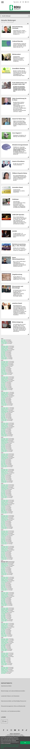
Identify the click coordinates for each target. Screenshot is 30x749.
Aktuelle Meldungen (10, 22)
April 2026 (3, 339)
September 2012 (4, 549)
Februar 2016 (4, 496)
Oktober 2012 (4, 548)
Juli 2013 (3, 536)
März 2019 (3, 448)
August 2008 (4, 612)
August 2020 (4, 427)
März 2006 (3, 648)
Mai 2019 (3, 446)
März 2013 (3, 541)
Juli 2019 (3, 444)
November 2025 (4, 347)
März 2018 (3, 464)
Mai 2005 (3, 660)
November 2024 (4, 362)
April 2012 (3, 555)
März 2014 (3, 526)
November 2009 (4, 593)
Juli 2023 (3, 382)
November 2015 (4, 501)
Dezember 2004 (4, 667)
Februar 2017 (4, 480)
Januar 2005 (4, 664)
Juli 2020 (3, 428)
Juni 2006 (3, 644)
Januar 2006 (4, 650)
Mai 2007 (3, 631)
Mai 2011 (3, 569)
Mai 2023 (3, 385)
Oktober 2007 (4, 625)
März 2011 (3, 572)
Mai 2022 (3, 400)
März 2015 (3, 510)
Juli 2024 (3, 367)
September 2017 (4, 472)
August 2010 (4, 581)
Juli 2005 (3, 657)
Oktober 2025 (4, 348)
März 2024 (3, 371)
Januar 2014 (4, 528)
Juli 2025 (3, 351)
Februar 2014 (4, 527)
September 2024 (4, 364)
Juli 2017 (3, 475)
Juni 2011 (3, 568)
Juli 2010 (3, 583)
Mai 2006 (3, 645)
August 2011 (4, 566)
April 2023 (3, 386)
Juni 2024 (3, 368)
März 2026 (3, 341)
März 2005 (3, 662)
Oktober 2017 (4, 471)
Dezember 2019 (4, 438)
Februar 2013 (4, 542)
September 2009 (4, 596)
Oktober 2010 (4, 579)
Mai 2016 (3, 492)
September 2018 (4, 457)
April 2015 (3, 509)
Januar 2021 (4, 420)
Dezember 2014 (4, 515)
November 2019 (4, 439)
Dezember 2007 (4, 623)
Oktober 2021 (4, 410)
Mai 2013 (3, 539)
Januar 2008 (4, 620)
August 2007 (4, 628)
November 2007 (4, 624)
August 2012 (4, 551)
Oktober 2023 (4, 379)
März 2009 (3, 603)
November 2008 (4, 609)
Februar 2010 (4, 588)
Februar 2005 (4, 663)
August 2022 (4, 396)
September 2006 (4, 642)
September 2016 (4, 488)
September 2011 (4, 565)
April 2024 (3, 370)
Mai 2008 (3, 616)
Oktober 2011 (4, 564)
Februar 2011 (4, 573)
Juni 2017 (3, 476)
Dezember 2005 (4, 653)
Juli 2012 (3, 552)
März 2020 (3, 433)
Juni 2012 (3, 553)
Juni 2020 (3, 430)
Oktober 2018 (4, 456)
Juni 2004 (3, 673)
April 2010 (3, 586)
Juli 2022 (3, 398)
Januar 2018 (4, 466)
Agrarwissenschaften (6, 686)
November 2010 (4, 578)
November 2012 (4, 547)
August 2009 (4, 597)
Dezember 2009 (4, 592)
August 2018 (4, 458)
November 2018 (4, 455)
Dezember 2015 (4, 500)
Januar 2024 (4, 374)
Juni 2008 (3, 615)
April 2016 (3, 494)
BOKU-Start (3, 22)
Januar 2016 (4, 497)
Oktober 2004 (4, 669)
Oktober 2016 (4, 487)
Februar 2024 (4, 373)
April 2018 (3, 463)
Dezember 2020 (4, 423)
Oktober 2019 (4, 440)
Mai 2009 (3, 600)
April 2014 (3, 524)
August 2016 (4, 489)
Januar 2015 (4, 512)
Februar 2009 (4, 604)
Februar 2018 (4, 465)
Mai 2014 (3, 523)
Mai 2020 (3, 431)
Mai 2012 (3, 554)
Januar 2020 (4, 435)
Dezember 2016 (4, 484)
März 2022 (3, 402)
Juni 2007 (3, 630)
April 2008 (3, 617)
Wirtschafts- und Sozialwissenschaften (10, 711)
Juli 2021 (3, 413)
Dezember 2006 (4, 638)
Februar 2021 (4, 419)
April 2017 (3, 478)
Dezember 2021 (4, 407)
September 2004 (4, 670)
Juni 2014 (3, 522)
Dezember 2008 (4, 608)
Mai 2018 (3, 462)
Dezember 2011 (4, 561)
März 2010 (3, 587)
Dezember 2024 (4, 361)
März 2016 (3, 495)
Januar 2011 (4, 574)
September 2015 (4, 503)
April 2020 (3, 432)
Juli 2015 (3, 505)
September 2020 (4, 426)
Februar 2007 (4, 634)
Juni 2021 (3, 414)
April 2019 (3, 447)
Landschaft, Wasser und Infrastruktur (10, 696)
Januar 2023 (4, 389)
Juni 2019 (3, 445)
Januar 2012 (4, 559)
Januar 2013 (4, 543)
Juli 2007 (3, 629)
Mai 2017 (3, 477)
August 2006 (4, 643)
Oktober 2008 (4, 610)
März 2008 (3, 618)
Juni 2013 (3, 537)
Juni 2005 (3, 658)
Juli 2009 (3, 598)
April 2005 (3, 661)
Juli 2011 (3, 567)
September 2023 (4, 380)
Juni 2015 (3, 507)
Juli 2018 (3, 459)
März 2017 (3, 479)
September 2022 (4, 395)
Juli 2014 (3, 521)
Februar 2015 (4, 511)
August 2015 (4, 504)
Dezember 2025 (4, 346)
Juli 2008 (3, 613)
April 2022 (3, 401)
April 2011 (3, 571)
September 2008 (4, 611)
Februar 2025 (4, 357)
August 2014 (4, 520)
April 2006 (3, 646)
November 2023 (4, 378)
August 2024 (4, 366)
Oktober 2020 (4, 425)
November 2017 (4, 470)
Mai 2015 (3, 508)
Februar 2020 (4, 434)
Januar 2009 (4, 605)
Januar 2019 (4, 451)
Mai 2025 (3, 354)
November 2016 (4, 485)
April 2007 (3, 632)
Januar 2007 (4, 636)
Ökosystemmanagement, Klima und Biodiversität (13, 706)
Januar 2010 (4, 589)
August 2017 (4, 474)
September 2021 (4, 411)
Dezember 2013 (4, 531)
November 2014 (4, 516)
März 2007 (3, 633)
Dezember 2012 (4, 546)
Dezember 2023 (4, 376)
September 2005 (4, 656)
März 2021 (3, 418)
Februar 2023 (4, 388)
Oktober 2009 (4, 594)
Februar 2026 (4, 342)
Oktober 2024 (4, 363)
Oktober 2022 (4, 394)
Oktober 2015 (4, 502)
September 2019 (4, 442)
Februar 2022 (4, 403)
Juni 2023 (3, 383)
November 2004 (4, 668)
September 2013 (4, 534)
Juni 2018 (3, 460)
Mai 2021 (3, 415)
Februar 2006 (4, 649)
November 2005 (4, 654)
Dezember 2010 (4, 577)
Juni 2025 (3, 353)
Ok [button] (25, 742)
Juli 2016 (3, 490)
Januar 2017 (4, 482)
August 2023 (4, 381)
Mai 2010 (3, 585)
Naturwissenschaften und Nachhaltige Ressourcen (13, 701)
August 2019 (4, 443)
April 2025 (3, 355)
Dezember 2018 (4, 453)
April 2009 (3, 601)
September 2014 (4, 519)
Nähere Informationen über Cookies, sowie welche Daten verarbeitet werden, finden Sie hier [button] (10, 746)
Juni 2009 (3, 599)
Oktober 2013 (4, 533)
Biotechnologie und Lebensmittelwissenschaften (13, 691)
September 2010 (4, 580)
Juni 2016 (3, 491)
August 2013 (4, 535)
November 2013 (4, 532)
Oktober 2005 (4, 655)
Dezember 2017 (4, 469)
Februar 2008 (4, 619)
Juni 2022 (3, 399)
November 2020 (4, 424)
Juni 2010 (3, 584)
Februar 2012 (4, 557)
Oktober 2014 (4, 517)
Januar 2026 (4, 343)
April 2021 (3, 417)
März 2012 (3, 556)
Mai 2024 (3, 369)
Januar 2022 (4, 405)
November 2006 (4, 639)
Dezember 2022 (4, 392)
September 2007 (4, 626)
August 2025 (4, 350)
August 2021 (4, 412)
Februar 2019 (4, 450)
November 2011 (4, 563)
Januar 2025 (4, 358)
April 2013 (3, 540)
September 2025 (4, 349)
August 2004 (4, 671)
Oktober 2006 (4, 641)
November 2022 (4, 393)
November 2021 (4, 408)
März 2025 (3, 356)
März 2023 (3, 387)
